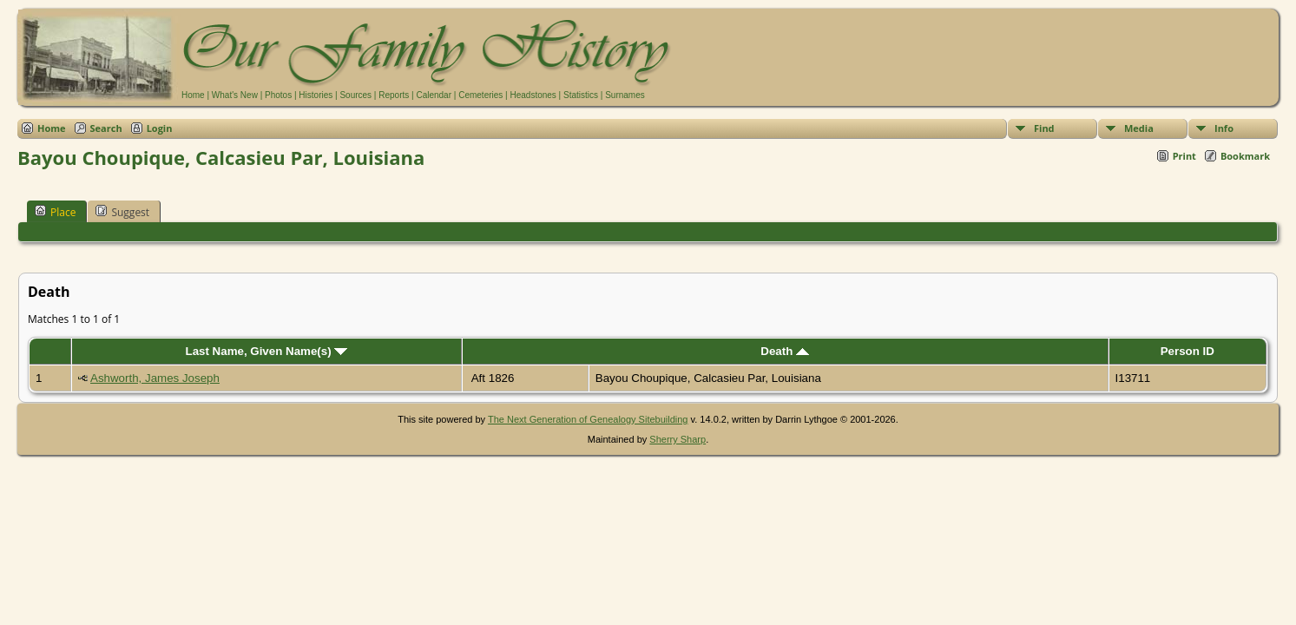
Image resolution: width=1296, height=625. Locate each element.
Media (1139, 128)
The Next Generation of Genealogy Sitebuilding (588, 419)
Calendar (433, 95)
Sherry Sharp (677, 439)
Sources (355, 95)
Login (160, 128)
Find (1044, 128)
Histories (315, 95)
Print (1184, 155)
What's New (235, 95)
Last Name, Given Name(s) (266, 351)
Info (1224, 128)
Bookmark (1245, 155)
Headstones (533, 95)
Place (55, 212)
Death (784, 351)
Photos (278, 95)
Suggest (122, 212)
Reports (393, 95)
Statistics (580, 95)
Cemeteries (480, 95)
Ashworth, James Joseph (155, 378)
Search (106, 128)
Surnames (625, 95)
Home (193, 95)
